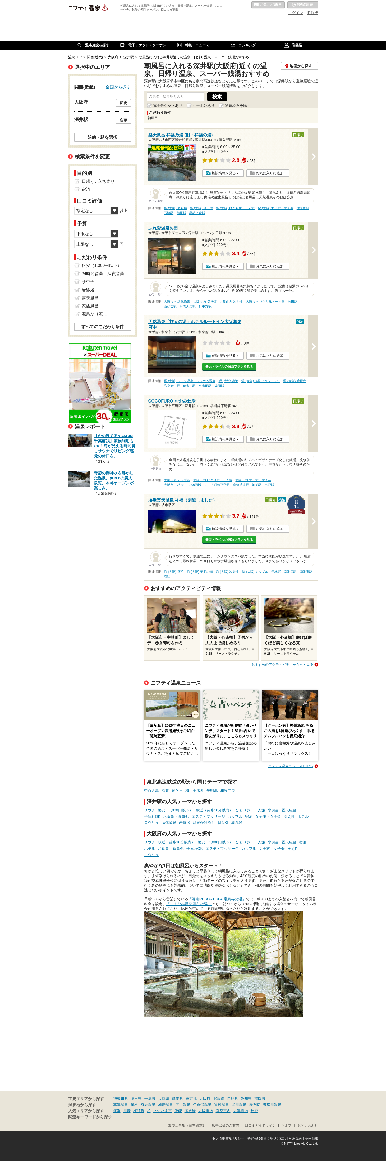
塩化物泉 (169, 822)
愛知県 (246, 1098)
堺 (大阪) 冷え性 (201, 208)
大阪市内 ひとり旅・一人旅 (265, 301)
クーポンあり (203, 105)
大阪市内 (205, 1111)
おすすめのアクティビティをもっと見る (282, 665)
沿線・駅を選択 (102, 137)
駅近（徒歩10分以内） (214, 810)
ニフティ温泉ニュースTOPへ (290, 766)
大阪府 (204, 1098)
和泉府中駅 (172, 386)
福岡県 (259, 1098)
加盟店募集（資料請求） (187, 1125)
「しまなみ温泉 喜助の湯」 (189, 904)
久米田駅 (205, 386)
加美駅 (256, 485)
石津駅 (168, 213)
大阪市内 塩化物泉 (177, 301)
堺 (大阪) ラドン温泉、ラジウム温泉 (189, 381)
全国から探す (118, 86)
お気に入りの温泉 (268, 5)
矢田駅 (292, 301)
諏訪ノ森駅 (197, 213)
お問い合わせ (307, 1125)
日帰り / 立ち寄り (98, 181)
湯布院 (254, 1104)
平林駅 (276, 572)
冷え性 (289, 816)
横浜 (117, 1111)
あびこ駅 (170, 306)
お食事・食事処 (176, 816)
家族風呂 (90, 306)
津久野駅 (303, 208)
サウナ (149, 810)
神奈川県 (120, 1098)
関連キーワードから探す (90, 1117)
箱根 (134, 1104)
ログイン (295, 13)
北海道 (218, 1098)
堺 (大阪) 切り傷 (175, 208)
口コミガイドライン (260, 1125)
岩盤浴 (184, 822)
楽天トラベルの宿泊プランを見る (229, 366)
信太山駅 (189, 386)
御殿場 (190, 1111)
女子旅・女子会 (268, 816)
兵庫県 (163, 1098)
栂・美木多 (194, 790)
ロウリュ (151, 822)
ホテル (303, 816)
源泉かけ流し (204, 822)
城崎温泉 (165, 1104)
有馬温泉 (148, 1104)
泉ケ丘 (177, 790)
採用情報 (311, 1138)
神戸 (254, 1111)
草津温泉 (120, 1104)
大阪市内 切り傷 (204, 301)
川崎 (127, 1111)
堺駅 (167, 576)
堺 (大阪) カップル (255, 572)
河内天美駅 (188, 306)
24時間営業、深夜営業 (103, 273)
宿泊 (248, 816)
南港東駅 (306, 572)
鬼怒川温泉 (272, 1104)
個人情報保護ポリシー (228, 1138)
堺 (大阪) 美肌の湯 (200, 572)
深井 (165, 790)
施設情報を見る (224, 173)
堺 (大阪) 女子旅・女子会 (275, 208)
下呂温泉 (183, 1104)
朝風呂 (236, 822)
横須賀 (138, 1111)
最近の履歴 (302, 5)
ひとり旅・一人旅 (250, 810)
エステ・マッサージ (208, 816)
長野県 (232, 1098)
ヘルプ (286, 1125)
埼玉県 (136, 1098)
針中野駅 (205, 306)
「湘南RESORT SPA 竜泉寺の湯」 (217, 899)
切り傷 (223, 822)
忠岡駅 (219, 386)
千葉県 (149, 1098)
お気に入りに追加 (269, 173)
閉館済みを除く (238, 105)
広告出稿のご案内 (225, 1125)
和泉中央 (227, 790)
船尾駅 (181, 213)
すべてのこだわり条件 (102, 326)
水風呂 (273, 810)
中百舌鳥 (151, 790)
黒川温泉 (239, 1104)
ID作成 (312, 13)
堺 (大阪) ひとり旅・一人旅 (235, 208)
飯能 (178, 1111)
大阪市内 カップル (177, 480)
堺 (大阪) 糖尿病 (294, 381)
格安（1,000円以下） (175, 810)
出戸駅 (269, 485)
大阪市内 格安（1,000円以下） (186, 485)
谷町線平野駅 (220, 485)
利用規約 (295, 1138)
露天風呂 (289, 810)
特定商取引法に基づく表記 (266, 1138)
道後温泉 (221, 1104)
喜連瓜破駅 (241, 485)
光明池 (212, 790)
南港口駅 (290, 572)
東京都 (191, 1098)
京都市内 (223, 1111)
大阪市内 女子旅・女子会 (253, 480)
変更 (123, 103)
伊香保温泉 (202, 1104)
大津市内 (240, 1111)
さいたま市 (162, 1111)
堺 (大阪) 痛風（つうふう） (260, 381)
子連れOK (152, 816)
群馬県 (177, 1098)
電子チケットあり (167, 105)
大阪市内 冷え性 (230, 301)
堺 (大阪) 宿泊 (228, 381)
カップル (235, 816)
